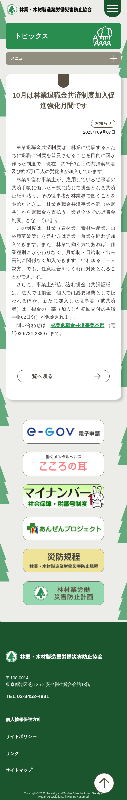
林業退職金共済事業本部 (78, 325)
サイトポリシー (21, 736)
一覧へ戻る (39, 376)
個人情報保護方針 (23, 719)
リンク (12, 753)
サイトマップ (19, 770)
